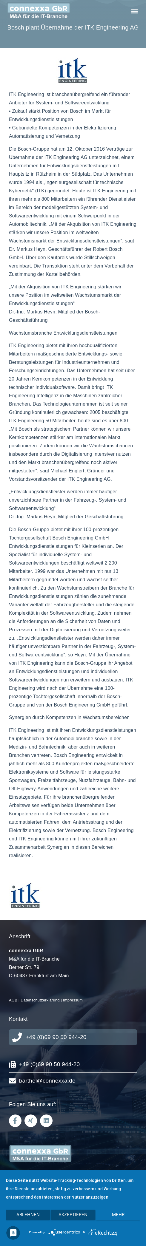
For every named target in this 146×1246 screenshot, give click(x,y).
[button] (134, 11)
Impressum (73, 1000)
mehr (118, 1214)
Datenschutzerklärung (40, 1000)
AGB (13, 1000)
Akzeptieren (73, 1214)
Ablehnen (28, 1214)
